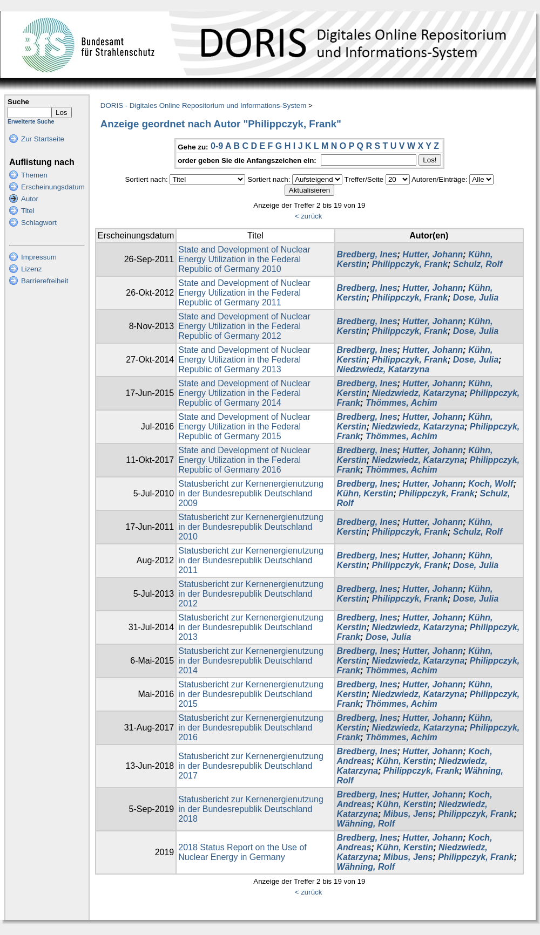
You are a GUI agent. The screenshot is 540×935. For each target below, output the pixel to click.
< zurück (308, 216)
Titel (28, 211)
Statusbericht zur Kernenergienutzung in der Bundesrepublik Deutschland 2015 (250, 694)
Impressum (39, 257)
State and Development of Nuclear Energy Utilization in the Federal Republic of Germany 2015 (244, 426)
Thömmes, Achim (401, 402)
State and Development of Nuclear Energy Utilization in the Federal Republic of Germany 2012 (244, 326)
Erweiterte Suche (31, 121)
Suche (18, 102)
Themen (34, 175)
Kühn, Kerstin (365, 493)
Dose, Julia (475, 297)
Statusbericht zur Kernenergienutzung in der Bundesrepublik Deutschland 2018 (250, 809)
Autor (29, 199)
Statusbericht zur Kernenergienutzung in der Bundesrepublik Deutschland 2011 (250, 560)
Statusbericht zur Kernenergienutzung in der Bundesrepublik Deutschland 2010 (250, 527)
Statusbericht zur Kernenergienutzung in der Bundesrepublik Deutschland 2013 (250, 627)
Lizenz (31, 269)
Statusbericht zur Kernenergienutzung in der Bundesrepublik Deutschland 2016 (250, 727)
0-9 (217, 146)
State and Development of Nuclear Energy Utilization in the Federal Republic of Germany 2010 (244, 259)
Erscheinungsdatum (53, 187)
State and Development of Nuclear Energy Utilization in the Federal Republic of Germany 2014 (244, 393)
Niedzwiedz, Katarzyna (383, 369)
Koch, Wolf (490, 483)
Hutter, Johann (432, 254)
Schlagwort (39, 223)
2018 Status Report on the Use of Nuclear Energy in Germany (242, 852)
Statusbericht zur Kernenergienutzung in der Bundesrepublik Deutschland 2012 (250, 593)
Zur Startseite (42, 139)
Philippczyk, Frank (409, 264)
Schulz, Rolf (478, 264)
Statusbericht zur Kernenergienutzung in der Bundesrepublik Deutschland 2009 (250, 493)
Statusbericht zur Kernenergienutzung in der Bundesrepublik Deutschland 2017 (250, 766)
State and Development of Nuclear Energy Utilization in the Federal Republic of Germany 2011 (244, 292)
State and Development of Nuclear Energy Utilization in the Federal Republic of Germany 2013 (244, 359)
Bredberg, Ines (367, 254)
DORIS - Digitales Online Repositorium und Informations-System (203, 105)
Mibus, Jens (408, 813)
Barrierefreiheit (44, 281)
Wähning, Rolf (366, 823)
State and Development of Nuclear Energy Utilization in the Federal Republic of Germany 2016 (244, 460)
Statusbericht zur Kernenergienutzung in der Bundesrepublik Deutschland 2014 (250, 660)
